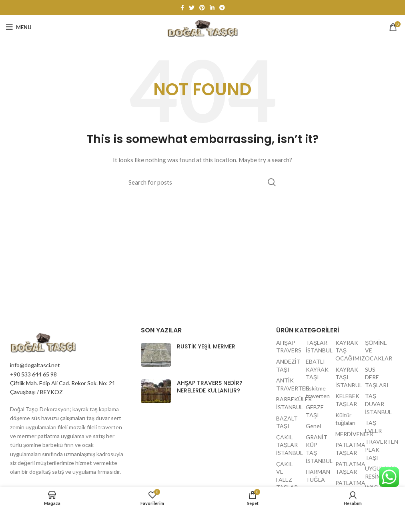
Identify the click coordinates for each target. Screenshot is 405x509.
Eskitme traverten (318, 392)
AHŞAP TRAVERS (288, 346)
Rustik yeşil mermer (206, 346)
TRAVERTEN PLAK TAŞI (377, 449)
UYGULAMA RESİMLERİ (377, 472)
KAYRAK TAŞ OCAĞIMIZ (347, 350)
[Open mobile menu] (19, 27)
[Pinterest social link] (202, 7)
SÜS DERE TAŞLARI (377, 377)
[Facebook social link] (182, 7)
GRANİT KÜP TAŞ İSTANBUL (318, 449)
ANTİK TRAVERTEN (288, 384)
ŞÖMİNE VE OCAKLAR (377, 350)
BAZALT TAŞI (287, 422)
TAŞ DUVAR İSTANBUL (377, 403)
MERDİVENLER (347, 434)
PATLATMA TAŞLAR (347, 448)
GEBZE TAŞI (315, 411)
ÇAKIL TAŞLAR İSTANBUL (288, 445)
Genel (313, 425)
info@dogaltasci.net (35, 365)
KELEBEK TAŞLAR (347, 399)
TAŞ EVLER (373, 426)
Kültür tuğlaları (345, 419)
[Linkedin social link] (212, 7)
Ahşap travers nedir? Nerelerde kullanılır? (210, 387)
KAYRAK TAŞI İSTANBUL (347, 377)
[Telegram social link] (222, 7)
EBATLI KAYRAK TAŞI (317, 369)
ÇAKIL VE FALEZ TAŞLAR (287, 476)
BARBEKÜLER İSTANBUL (288, 403)
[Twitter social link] (191, 7)
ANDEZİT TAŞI (288, 365)
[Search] (202, 182)
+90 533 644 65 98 (33, 374)
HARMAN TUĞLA (318, 475)
